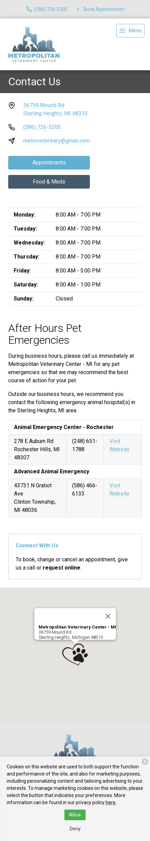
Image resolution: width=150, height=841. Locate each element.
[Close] (107, 616)
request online (61, 567)
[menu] (130, 31)
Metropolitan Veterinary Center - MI (77, 627)
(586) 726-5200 (42, 127)
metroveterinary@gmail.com (56, 140)
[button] (75, 654)
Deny (75, 828)
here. (111, 802)
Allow (75, 814)
